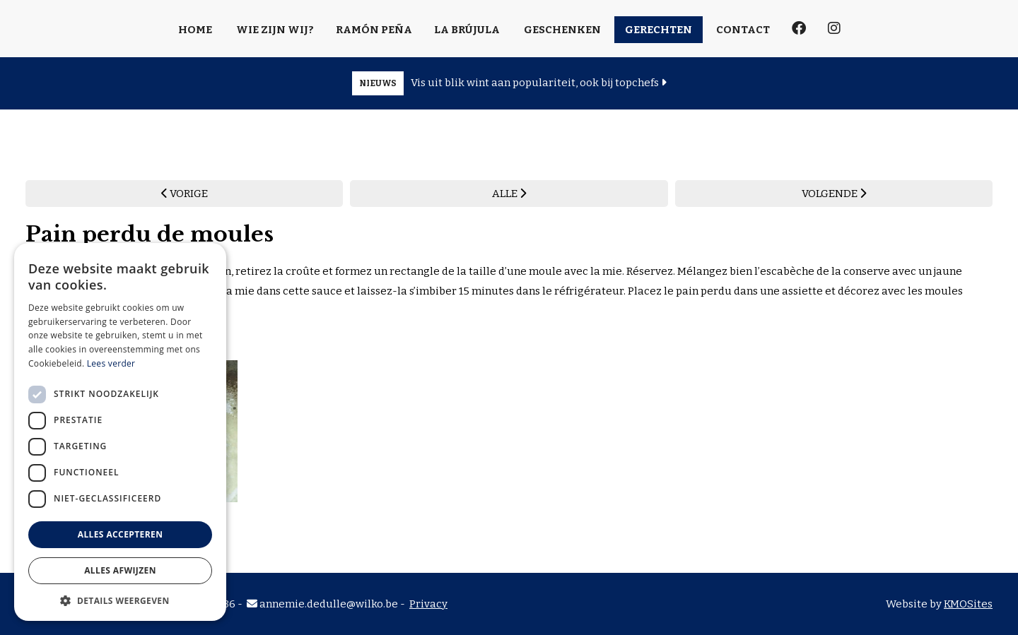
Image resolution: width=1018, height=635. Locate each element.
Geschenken (562, 29)
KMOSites (968, 604)
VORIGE (184, 193)
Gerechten (658, 29)
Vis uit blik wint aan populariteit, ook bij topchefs (509, 83)
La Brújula (467, 29)
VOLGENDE (834, 193)
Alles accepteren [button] (120, 534)
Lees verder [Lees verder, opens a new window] (111, 363)
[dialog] (120, 432)
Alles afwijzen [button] (120, 570)
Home (195, 29)
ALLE (509, 193)
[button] (120, 600)
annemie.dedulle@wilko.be (322, 604)
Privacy (428, 604)
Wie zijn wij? (275, 29)
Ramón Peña (374, 29)
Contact (743, 29)
